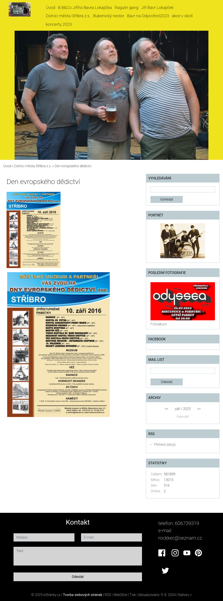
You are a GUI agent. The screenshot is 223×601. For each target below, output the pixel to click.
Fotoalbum (158, 324)
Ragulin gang (126, 7)
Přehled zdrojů (165, 444)
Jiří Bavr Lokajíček (157, 7)
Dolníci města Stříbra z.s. (68, 15)
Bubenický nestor (108, 15)
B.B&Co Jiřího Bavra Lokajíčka (85, 7)
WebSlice (120, 595)
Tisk (133, 595)
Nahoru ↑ (185, 595)
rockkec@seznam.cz (180, 538)
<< (166, 409)
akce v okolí (182, 15)
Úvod (50, 7)
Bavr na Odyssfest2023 (148, 15)
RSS (108, 595)
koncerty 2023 (59, 24)
